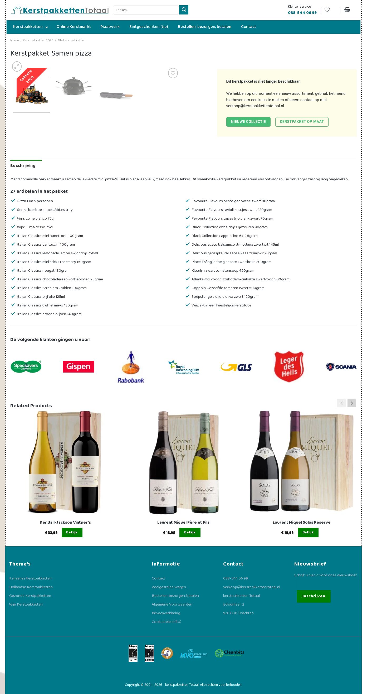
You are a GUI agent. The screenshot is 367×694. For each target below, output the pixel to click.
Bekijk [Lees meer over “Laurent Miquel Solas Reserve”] (308, 532)
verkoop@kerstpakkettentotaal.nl (255, 105)
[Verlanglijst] (330, 10)
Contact (158, 578)
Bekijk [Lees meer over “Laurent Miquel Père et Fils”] (190, 532)
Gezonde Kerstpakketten (30, 596)
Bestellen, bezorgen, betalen (175, 596)
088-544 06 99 (235, 578)
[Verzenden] (183, 9)
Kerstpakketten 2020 (38, 40)
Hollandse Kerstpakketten (31, 587)
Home (14, 40)
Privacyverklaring (166, 613)
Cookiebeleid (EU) (166, 622)
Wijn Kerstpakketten (26, 604)
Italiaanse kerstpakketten (30, 578)
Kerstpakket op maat (302, 122)
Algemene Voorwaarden (172, 604)
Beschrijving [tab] (22, 165)
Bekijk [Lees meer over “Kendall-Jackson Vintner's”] (72, 532)
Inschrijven (313, 596)
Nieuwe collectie (248, 122)
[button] (351, 403)
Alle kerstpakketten (71, 40)
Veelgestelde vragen (169, 587)
